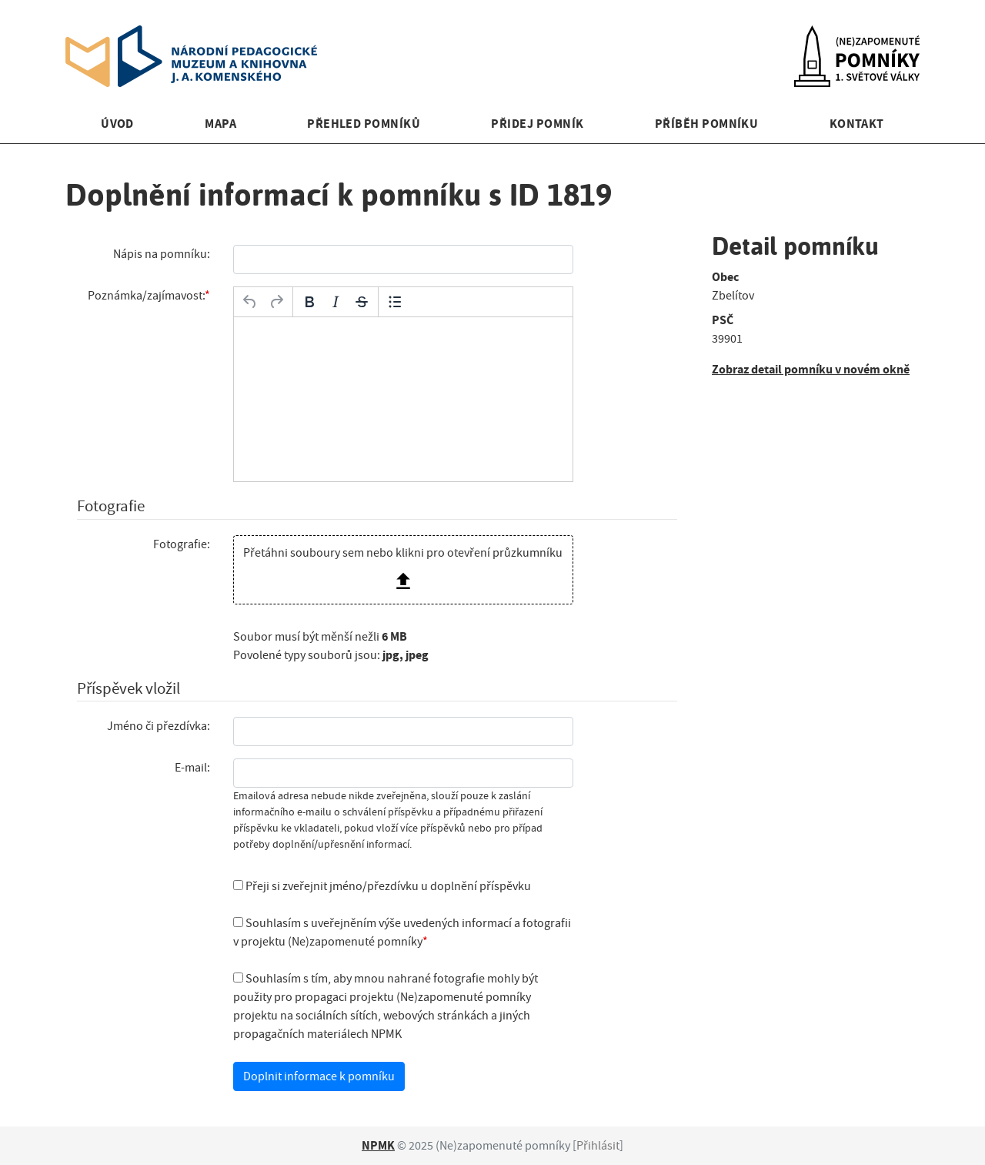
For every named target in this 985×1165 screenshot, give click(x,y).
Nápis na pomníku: (161, 254)
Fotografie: (181, 544)
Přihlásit (597, 1145)
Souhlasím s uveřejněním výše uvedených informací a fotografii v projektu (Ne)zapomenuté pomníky (402, 932)
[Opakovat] (276, 302)
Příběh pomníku (707, 123)
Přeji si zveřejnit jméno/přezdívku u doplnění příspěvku (382, 886)
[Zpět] (250, 302)
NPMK (378, 1145)
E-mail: (192, 767)
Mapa (220, 123)
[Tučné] (309, 302)
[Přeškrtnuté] (362, 302)
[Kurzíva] (335, 302)
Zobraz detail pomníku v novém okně (811, 369)
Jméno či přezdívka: (158, 726)
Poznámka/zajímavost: (146, 295)
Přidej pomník (537, 123)
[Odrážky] (395, 302)
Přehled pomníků (363, 123)
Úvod (117, 123)
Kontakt (857, 123)
